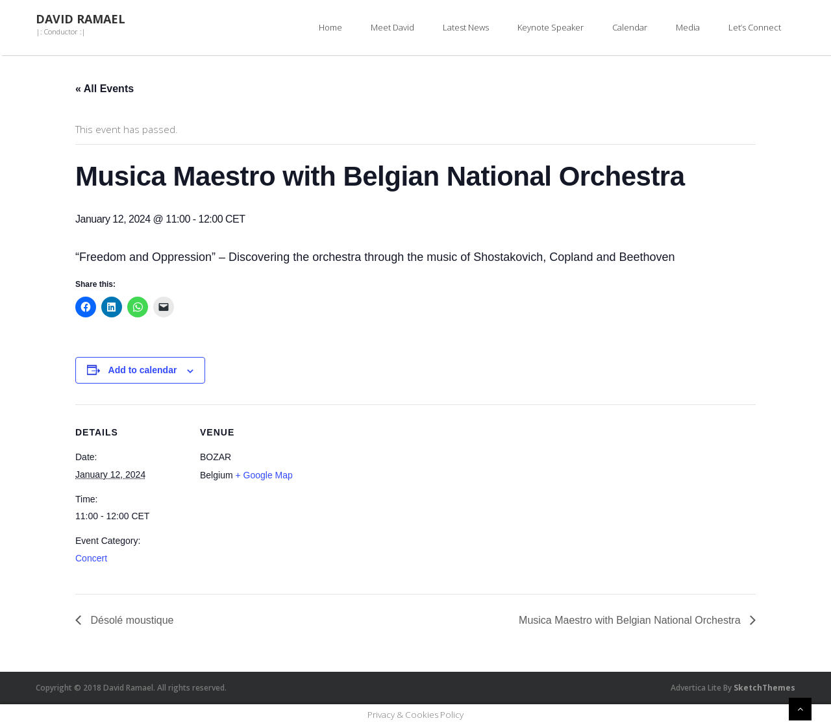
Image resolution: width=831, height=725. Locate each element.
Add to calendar (142, 370)
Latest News (466, 27)
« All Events (104, 88)
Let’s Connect (754, 27)
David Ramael (80, 19)
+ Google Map (263, 475)
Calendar (629, 27)
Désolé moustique (131, 620)
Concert (91, 558)
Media (688, 27)
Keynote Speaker (550, 27)
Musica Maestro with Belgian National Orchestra (631, 620)
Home (330, 27)
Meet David (392, 27)
